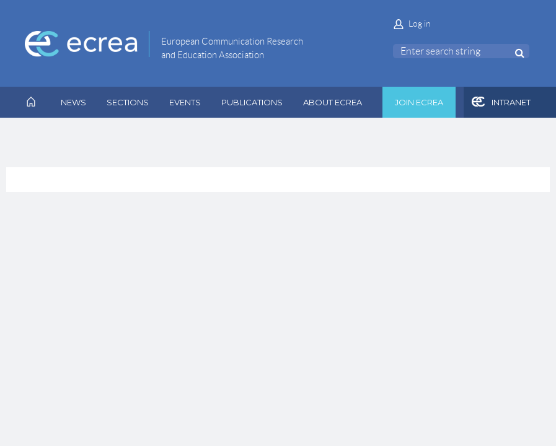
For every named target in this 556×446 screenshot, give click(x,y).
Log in (419, 23)
